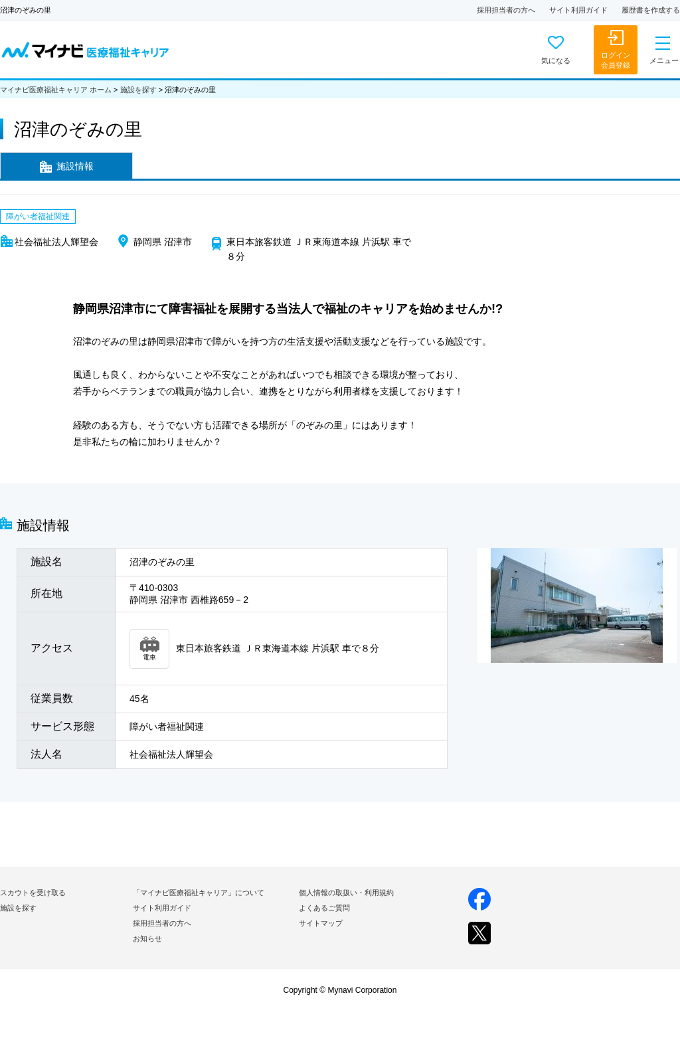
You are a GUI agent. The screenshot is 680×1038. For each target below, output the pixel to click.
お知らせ (147, 938)
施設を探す (138, 90)
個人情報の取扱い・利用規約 (346, 893)
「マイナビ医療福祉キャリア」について (198, 893)
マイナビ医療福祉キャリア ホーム (56, 90)
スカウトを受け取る (33, 893)
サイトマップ (321, 923)
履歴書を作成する (651, 10)
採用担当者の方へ (506, 10)
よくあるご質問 (324, 908)
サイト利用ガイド (578, 10)
